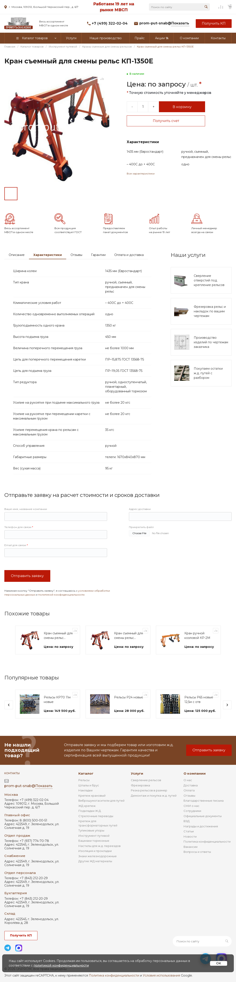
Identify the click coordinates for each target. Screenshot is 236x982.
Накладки (85, 790)
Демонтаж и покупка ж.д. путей (154, 795)
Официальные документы (203, 816)
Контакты (12, 773)
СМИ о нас (191, 806)
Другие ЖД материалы (95, 861)
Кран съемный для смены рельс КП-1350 (128, 635)
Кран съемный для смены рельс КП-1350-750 (58, 635)
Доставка (191, 785)
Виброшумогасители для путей (101, 800)
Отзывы (76, 255)
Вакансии (190, 846)
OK (218, 963)
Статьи (189, 831)
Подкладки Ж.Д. (89, 811)
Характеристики (47, 255)
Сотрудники (192, 811)
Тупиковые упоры (91, 830)
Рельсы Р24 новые (128, 697)
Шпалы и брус (88, 785)
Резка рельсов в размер (149, 790)
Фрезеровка (140, 785)
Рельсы (83, 780)
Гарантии (98, 255)
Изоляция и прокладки (95, 851)
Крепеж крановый (92, 795)
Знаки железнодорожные (97, 856)
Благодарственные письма (204, 800)
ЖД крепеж (87, 806)
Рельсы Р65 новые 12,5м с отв (198, 699)
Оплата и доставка (129, 255)
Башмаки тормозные (93, 840)
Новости (190, 836)
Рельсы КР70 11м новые (57, 699)
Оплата (189, 790)
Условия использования (161, 975)
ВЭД (187, 821)
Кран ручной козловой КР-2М (197, 635)
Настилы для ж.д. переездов (99, 846)
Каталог (85, 773)
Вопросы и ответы (197, 851)
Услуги (137, 773)
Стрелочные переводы (95, 816)
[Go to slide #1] (11, 194)
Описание (17, 255)
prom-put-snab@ (164, 23)
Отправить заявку (27, 576)
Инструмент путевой (94, 835)
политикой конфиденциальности (61, 594)
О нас (188, 780)
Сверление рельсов (146, 780)
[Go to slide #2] (26, 194)
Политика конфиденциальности (207, 841)
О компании (195, 773)
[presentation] (8, 705)
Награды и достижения (201, 826)
